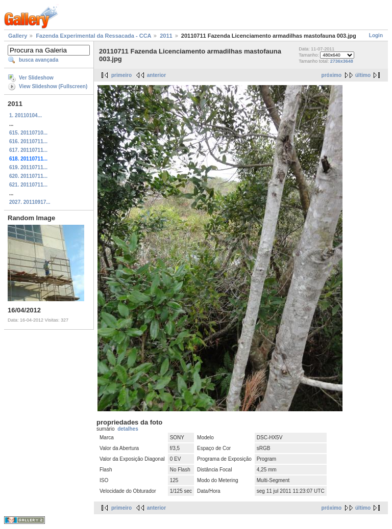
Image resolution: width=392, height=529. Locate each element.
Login (376, 35)
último (363, 75)
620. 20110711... (28, 176)
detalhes (127, 429)
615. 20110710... (28, 133)
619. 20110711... (28, 167)
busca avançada (38, 60)
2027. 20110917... (30, 202)
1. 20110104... (25, 115)
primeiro (121, 75)
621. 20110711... (28, 185)
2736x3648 (341, 61)
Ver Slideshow (36, 78)
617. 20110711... (28, 150)
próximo (331, 75)
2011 (166, 36)
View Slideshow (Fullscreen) (53, 86)
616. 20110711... (28, 141)
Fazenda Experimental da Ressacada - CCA (93, 36)
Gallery (17, 36)
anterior (156, 75)
